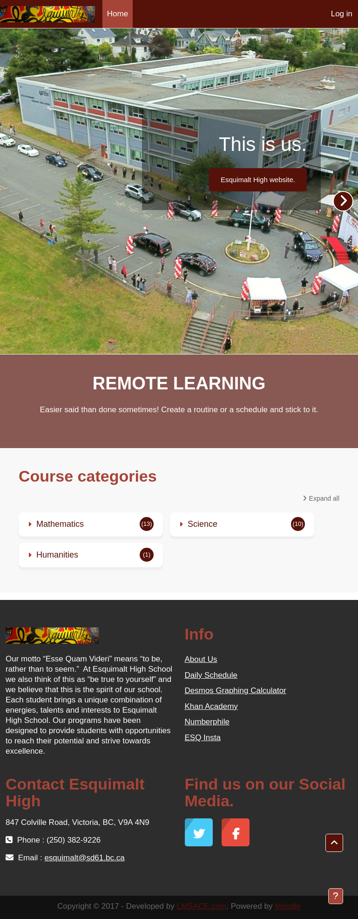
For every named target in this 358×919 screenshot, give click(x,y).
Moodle (288, 906)
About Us (201, 659)
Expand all (324, 498)
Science (202, 524)
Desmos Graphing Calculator (235, 690)
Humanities (57, 554)
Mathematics (60, 524)
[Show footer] (335, 896)
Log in (341, 13)
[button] (334, 843)
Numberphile (207, 721)
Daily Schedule (211, 675)
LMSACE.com (201, 906)
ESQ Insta (203, 737)
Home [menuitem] (117, 13)
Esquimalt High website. (258, 180)
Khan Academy (211, 706)
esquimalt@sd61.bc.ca (84, 857)
